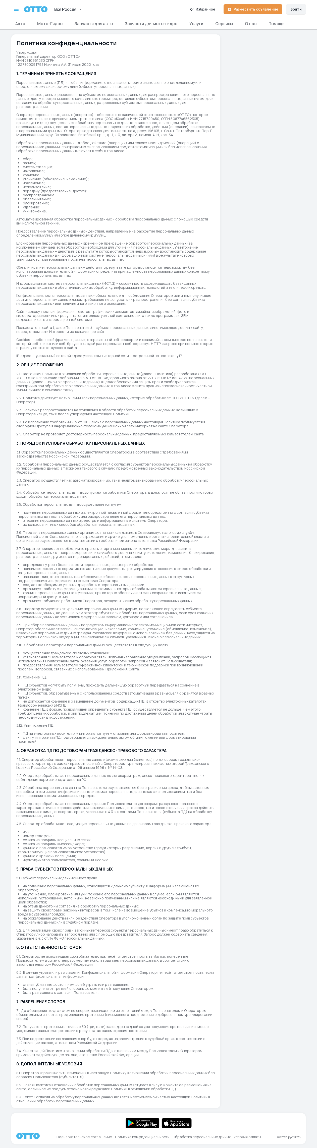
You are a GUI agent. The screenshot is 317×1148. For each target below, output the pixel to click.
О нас (250, 23)
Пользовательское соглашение (84, 1136)
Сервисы (224, 23)
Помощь (277, 23)
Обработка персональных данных (202, 1136)
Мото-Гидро (50, 23)
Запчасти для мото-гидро (151, 23)
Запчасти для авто (94, 23)
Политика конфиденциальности (142, 1136)
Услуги (196, 23)
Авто (20, 23)
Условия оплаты (247, 1136)
